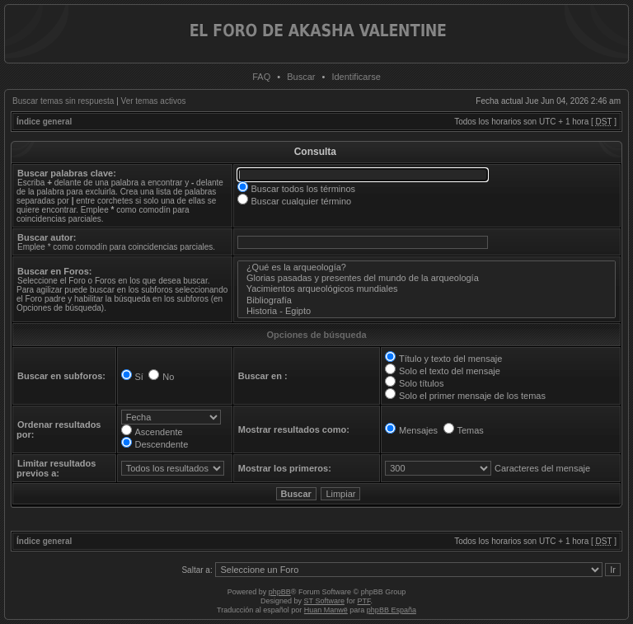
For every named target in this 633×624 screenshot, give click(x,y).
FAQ (261, 77)
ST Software (324, 601)
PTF (363, 601)
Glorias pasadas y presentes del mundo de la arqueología (427, 278)
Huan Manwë (326, 610)
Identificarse (355, 77)
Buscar (301, 77)
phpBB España (391, 610)
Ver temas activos (153, 101)
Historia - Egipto (427, 311)
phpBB (280, 592)
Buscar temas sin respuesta (63, 101)
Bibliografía (427, 300)
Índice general (44, 121)
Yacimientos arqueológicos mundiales (427, 289)
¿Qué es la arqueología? (427, 267)
